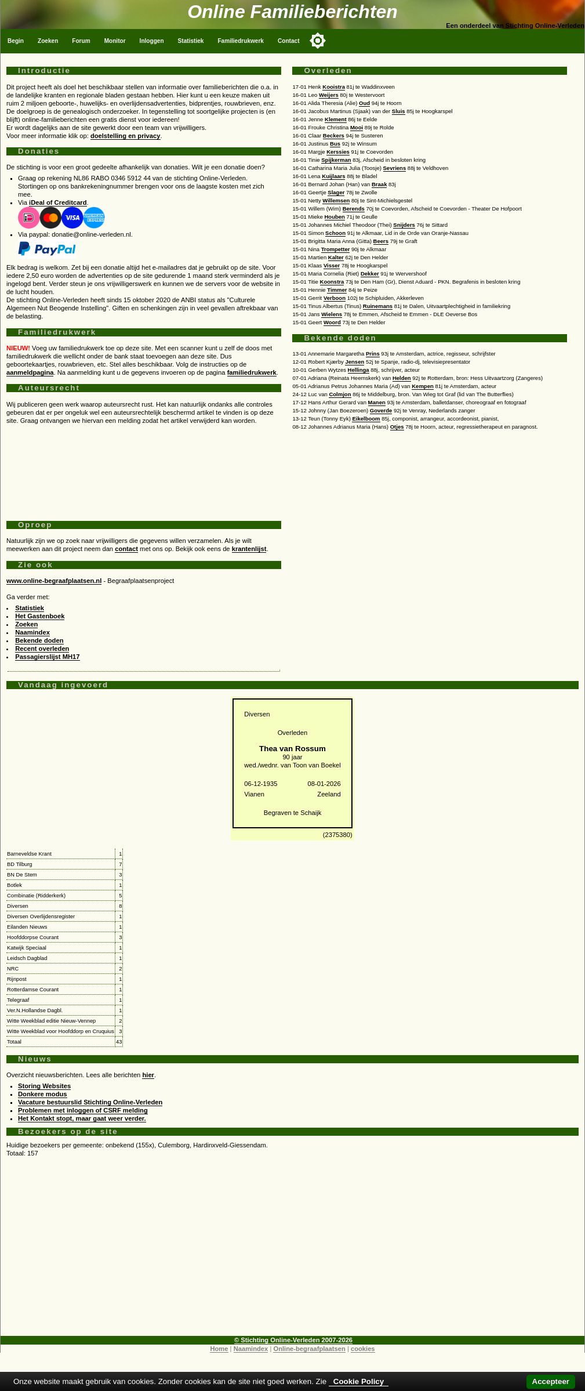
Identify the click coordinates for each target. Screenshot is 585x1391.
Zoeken (48, 41)
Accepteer (550, 1381)
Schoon (335, 233)
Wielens (331, 314)
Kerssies (338, 151)
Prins (373, 353)
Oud (364, 103)
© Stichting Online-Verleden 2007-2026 (293, 1339)
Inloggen (152, 41)
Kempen (423, 386)
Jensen (354, 361)
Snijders (404, 225)
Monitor (115, 41)
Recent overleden (42, 648)
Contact (289, 41)
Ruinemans (378, 306)
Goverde (381, 410)
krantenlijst (249, 548)
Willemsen (336, 200)
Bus (335, 143)
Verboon (335, 298)
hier (148, 1074)
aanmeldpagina (29, 372)
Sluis (398, 111)
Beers (380, 241)
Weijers (329, 95)
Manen (377, 402)
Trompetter (335, 249)
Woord (332, 322)
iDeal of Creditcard (57, 202)
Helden (402, 378)
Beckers (333, 135)
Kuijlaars (333, 176)
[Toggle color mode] (317, 40)
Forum (81, 41)
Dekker (370, 273)
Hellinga (358, 370)
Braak (379, 184)
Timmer (337, 290)
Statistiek (191, 41)
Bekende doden (39, 640)
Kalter (336, 257)
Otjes (397, 426)
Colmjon (340, 394)
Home (219, 1348)
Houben (335, 216)
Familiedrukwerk (240, 41)
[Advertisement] (144, 468)
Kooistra (333, 87)
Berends (354, 208)
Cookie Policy (358, 1381)
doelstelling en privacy (125, 135)
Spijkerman (336, 160)
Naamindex (32, 632)
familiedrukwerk (252, 372)
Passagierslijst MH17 (47, 656)
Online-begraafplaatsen (309, 1348)
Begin (16, 41)
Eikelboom (366, 418)
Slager (336, 192)
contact (126, 548)
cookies (363, 1348)
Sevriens (394, 168)
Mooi (356, 127)
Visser (332, 265)
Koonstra (332, 281)
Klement (336, 119)
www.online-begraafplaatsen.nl (53, 580)
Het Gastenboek (39, 616)
